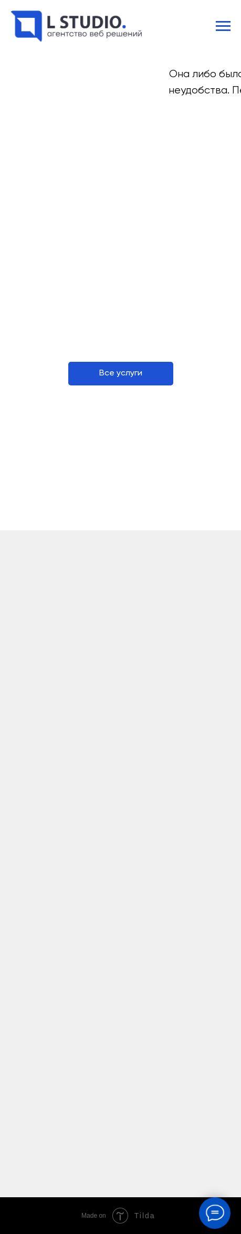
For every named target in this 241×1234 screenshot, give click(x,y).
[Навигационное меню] (223, 26)
